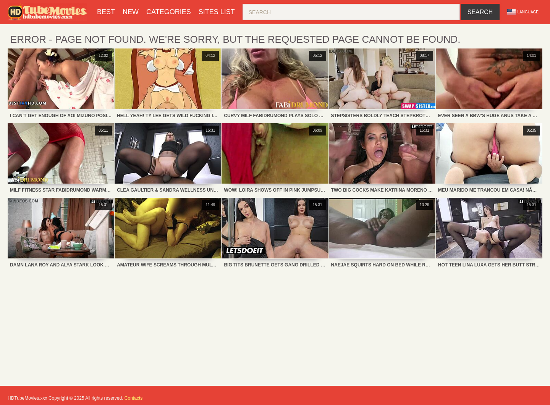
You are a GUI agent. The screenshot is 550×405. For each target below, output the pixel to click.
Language (523, 12)
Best (106, 12)
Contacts (133, 398)
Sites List (217, 12)
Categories (168, 12)
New (131, 12)
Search (480, 12)
